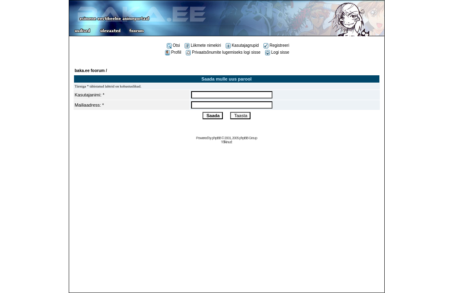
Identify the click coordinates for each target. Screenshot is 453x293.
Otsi (173, 45)
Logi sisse (277, 52)
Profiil (173, 52)
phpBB (216, 138)
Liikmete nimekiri (203, 45)
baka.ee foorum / (91, 70)
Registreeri (276, 45)
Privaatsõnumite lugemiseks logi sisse (223, 52)
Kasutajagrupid (242, 45)
